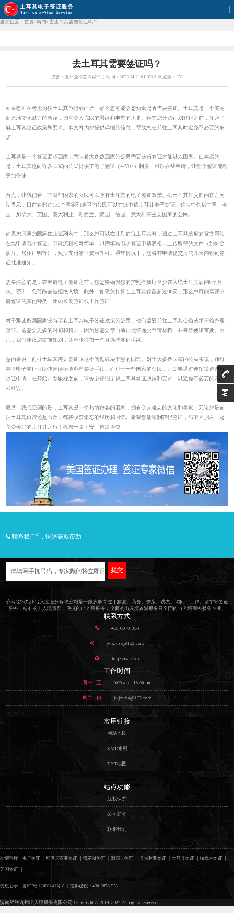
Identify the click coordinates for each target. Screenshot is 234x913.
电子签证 (31, 858)
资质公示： (11, 885)
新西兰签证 (122, 858)
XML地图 (117, 748)
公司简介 (117, 814)
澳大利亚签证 (152, 858)
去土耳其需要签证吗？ (73, 22)
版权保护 (117, 799)
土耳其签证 (183, 858)
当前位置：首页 (17, 22)
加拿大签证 (211, 858)
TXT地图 (116, 763)
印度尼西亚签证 (61, 858)
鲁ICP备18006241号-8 (43, 885)
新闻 (41, 22)
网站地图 (117, 733)
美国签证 (9, 869)
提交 (117, 570)
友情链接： (11, 858)
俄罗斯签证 (94, 858)
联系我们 (117, 829)
